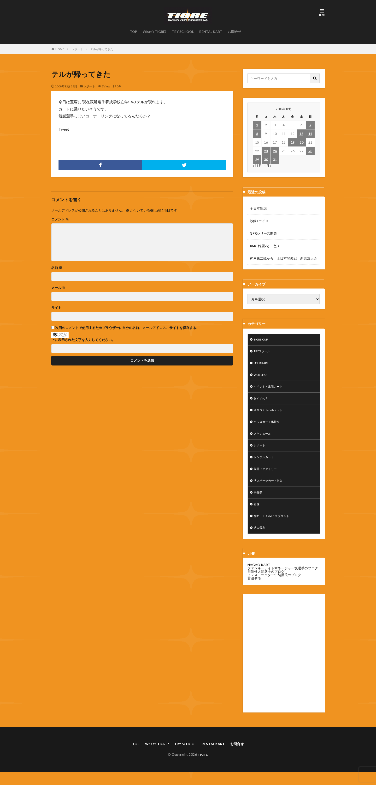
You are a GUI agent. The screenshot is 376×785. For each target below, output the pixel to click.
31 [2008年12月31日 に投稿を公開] (275, 160)
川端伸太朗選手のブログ (265, 584)
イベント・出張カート (270, 390)
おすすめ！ (262, 402)
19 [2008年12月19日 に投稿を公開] (292, 142)
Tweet (64, 129)
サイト (56, 307)
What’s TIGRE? (154, 32)
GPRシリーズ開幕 (263, 233)
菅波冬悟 (254, 590)
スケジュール (264, 440)
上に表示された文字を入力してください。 (83, 339)
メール (58, 287)
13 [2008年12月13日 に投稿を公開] (301, 134)
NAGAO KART (258, 577)
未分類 (259, 502)
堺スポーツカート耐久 (270, 490)
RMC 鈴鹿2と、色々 (265, 246)
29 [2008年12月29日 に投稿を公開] (257, 160)
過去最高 (260, 540)
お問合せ (234, 32)
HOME (59, 49)
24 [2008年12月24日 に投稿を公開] (275, 151)
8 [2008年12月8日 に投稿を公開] (257, 134)
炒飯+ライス (259, 221)
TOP (133, 32)
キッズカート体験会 (269, 427)
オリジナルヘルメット (270, 415)
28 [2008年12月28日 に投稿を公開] (310, 151)
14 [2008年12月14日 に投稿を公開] (310, 134)
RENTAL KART (210, 32)
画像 (257, 515)
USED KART (263, 365)
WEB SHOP (262, 377)
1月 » (267, 166)
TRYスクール (264, 352)
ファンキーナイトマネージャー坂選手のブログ (282, 580)
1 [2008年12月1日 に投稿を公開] (257, 125)
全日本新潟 (258, 208)
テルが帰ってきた (101, 49)
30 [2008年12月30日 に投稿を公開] (266, 160)
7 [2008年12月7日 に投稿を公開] (310, 125)
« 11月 (257, 166)
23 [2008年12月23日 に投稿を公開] (266, 151)
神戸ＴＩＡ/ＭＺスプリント (274, 527)
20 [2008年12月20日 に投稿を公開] (301, 142)
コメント (60, 219)
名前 (56, 267)
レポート (77, 49)
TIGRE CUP (263, 340)
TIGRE (202, 767)
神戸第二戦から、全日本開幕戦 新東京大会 (283, 258)
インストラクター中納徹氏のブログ (274, 587)
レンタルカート (265, 465)
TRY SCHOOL (183, 32)
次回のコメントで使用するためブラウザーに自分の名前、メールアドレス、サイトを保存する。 (127, 327)
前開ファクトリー (267, 477)
